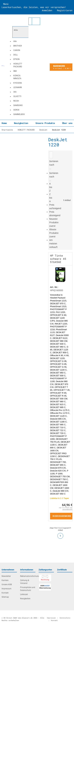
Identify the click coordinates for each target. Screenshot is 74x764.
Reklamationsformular (27, 576)
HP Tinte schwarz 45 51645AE (58, 259)
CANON (16, 50)
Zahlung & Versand (24, 581)
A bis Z (50, 187)
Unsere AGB (7, 584)
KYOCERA (17, 83)
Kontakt (5, 593)
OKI (14, 92)
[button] (20, 67)
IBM (15, 71)
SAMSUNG (18, 105)
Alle (15, 41)
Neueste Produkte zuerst (53, 222)
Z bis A (50, 198)
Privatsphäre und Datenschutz (27, 588)
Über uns (67, 123)
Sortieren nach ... (53, 176)
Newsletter (6, 576)
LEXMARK (17, 87)
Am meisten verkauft (53, 243)
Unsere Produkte (45, 123)
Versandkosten (67, 509)
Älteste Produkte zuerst (53, 233)
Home (4, 123)
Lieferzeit (24, 594)
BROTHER (17, 46)
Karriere (5, 580)
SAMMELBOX (19, 114)
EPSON (16, 59)
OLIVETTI (17, 96)
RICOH (16, 101)
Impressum (6, 589)
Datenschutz (65, 618)
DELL (15, 55)
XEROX (16, 110)
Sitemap (5, 597)
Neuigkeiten (21, 123)
